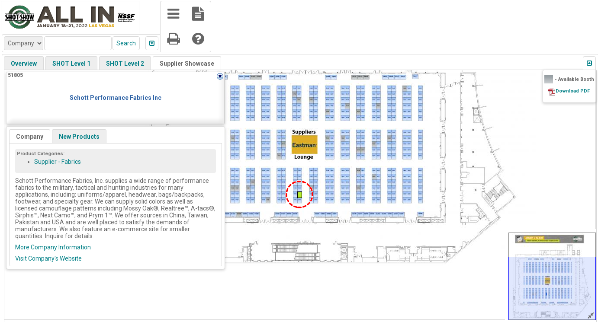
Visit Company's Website (48, 258)
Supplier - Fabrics (57, 161)
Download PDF (573, 91)
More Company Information (53, 247)
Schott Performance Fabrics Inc (115, 97)
